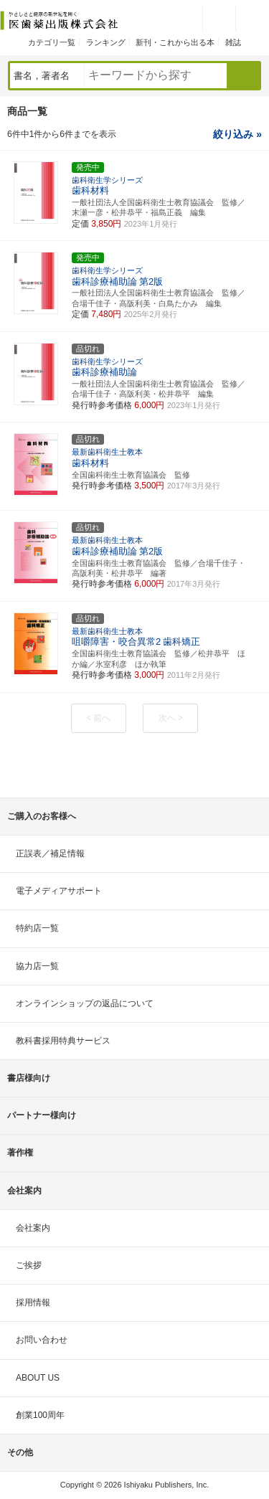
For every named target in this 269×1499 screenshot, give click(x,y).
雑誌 (233, 42)
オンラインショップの (85, 1003)
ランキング (106, 42)
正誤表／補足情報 (50, 853)
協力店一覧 (37, 966)
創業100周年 (40, 1415)
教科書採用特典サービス (63, 1041)
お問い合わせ (41, 1340)
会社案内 (33, 1228)
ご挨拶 (29, 1265)
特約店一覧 (37, 928)
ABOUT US (38, 1378)
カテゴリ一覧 (51, 42)
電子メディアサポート (59, 891)
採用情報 (33, 1302)
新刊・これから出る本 (175, 42)
